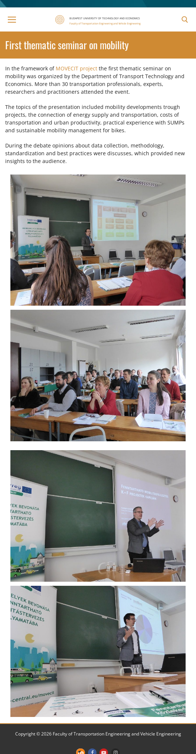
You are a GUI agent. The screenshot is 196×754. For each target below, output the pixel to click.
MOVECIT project (76, 68)
